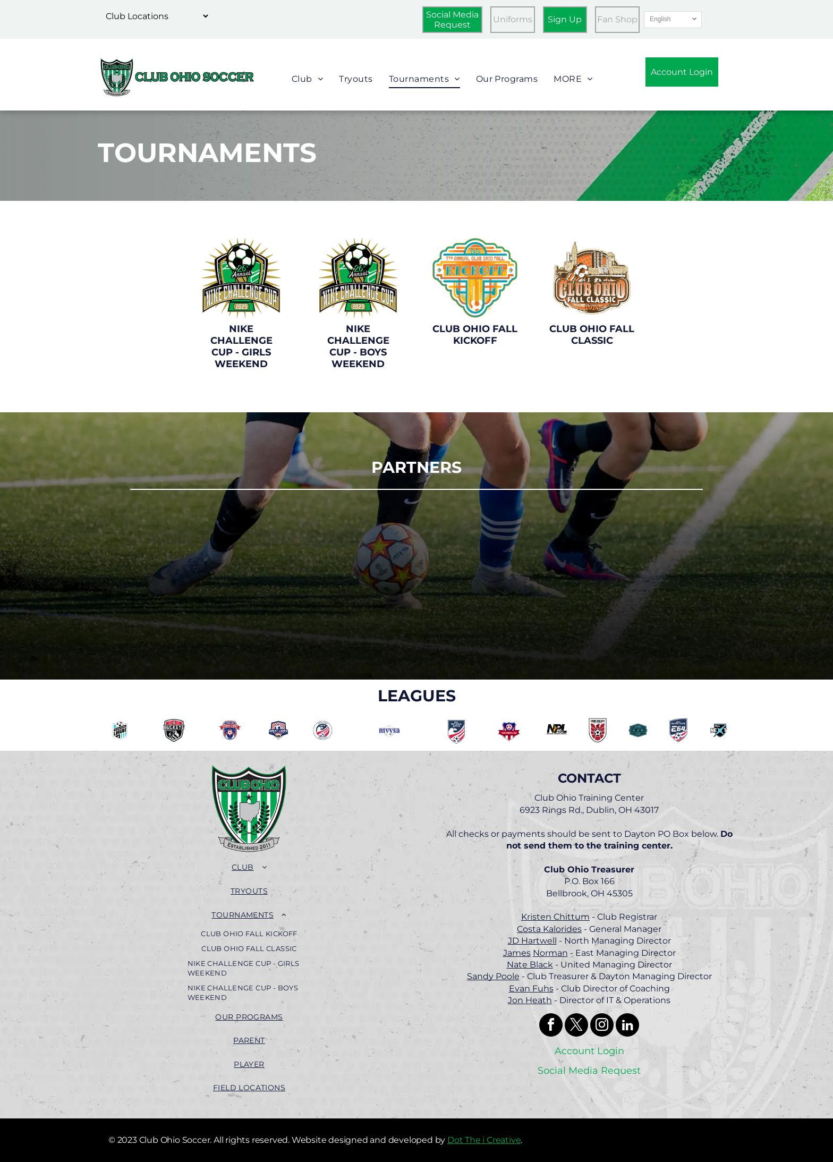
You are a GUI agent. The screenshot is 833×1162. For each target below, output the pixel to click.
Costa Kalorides (549, 929)
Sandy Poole (493, 976)
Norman (550, 953)
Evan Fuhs (531, 988)
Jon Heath (530, 1000)
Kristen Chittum (555, 917)
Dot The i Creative (484, 1140)
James (517, 953)
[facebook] (551, 1026)
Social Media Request (589, 1070)
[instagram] (602, 1026)
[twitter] (576, 1026)
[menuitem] (307, 79)
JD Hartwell (532, 941)
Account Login (589, 1051)
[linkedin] (627, 1026)
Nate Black (530, 965)
